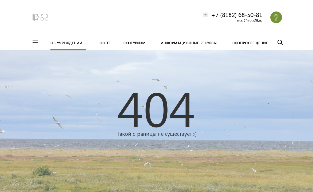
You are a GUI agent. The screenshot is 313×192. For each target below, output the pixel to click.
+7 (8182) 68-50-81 (236, 14)
